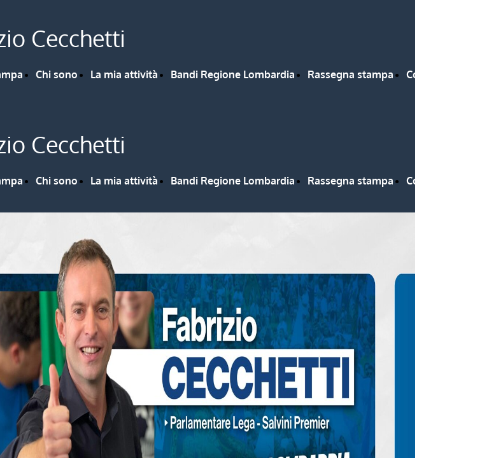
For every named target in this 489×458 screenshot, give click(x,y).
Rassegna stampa (350, 74)
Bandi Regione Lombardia (233, 74)
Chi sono (57, 74)
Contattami (433, 74)
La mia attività (124, 74)
